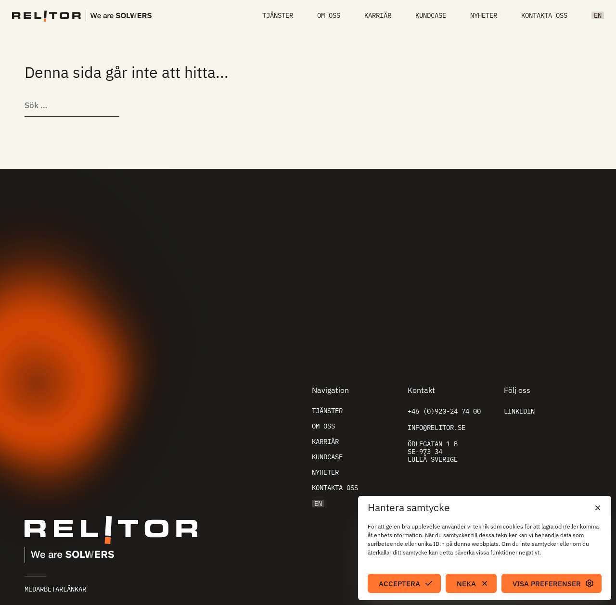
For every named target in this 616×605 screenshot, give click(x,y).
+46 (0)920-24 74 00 (444, 411)
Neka (466, 583)
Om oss (328, 15)
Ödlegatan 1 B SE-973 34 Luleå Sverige (433, 451)
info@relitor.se (436, 427)
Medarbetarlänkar (55, 589)
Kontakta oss (544, 15)
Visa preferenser (547, 583)
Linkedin (519, 411)
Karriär (377, 15)
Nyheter (483, 15)
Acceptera (399, 583)
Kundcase (430, 15)
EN (598, 15)
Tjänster (277, 15)
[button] (597, 508)
